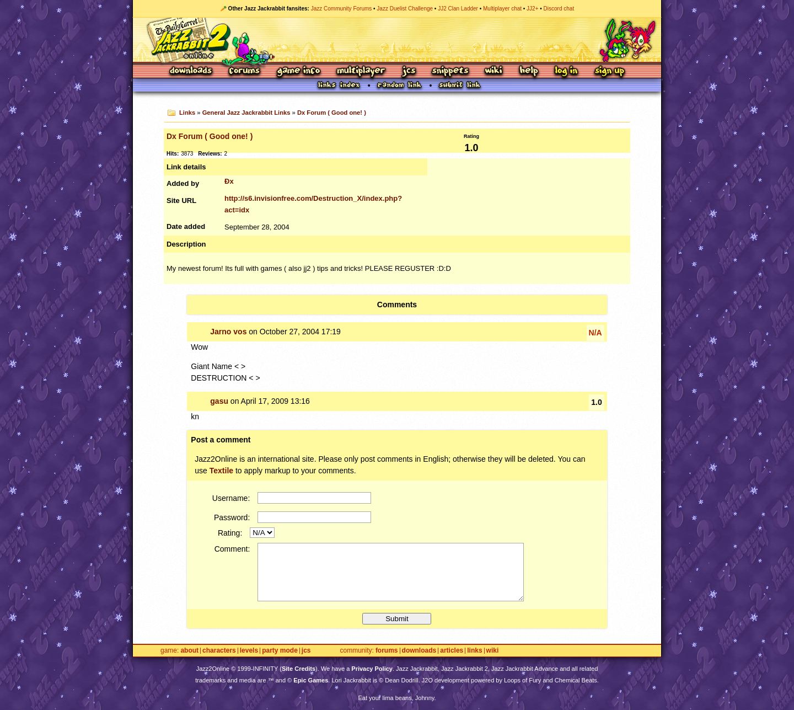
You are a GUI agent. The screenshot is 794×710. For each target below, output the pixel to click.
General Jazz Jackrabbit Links (246, 112)
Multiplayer (361, 71)
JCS (409, 71)
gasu (219, 401)
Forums (244, 71)
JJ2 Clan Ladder (458, 9)
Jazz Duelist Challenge (405, 9)
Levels (249, 651)
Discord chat (559, 9)
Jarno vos (228, 331)
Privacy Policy (372, 668)
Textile (221, 470)
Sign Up (609, 71)
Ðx (229, 181)
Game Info (298, 71)
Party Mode (280, 651)
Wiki (494, 71)
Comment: (232, 548)
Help (528, 71)
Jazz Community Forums (341, 9)
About (189, 651)
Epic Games (310, 680)
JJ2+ (532, 9)
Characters (219, 651)
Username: (231, 498)
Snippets (450, 71)
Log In (566, 71)
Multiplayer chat (502, 9)
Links (187, 112)
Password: (232, 517)
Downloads (191, 71)
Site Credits (298, 668)
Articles (451, 651)
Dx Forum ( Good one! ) (331, 112)
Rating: (230, 533)
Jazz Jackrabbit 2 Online (396, 40)
